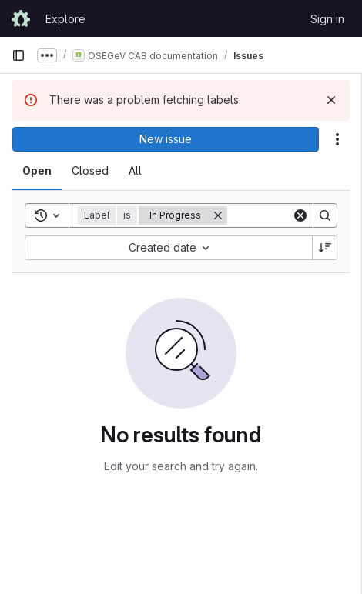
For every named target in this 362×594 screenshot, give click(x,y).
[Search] (325, 215)
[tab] (37, 171)
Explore (65, 18)
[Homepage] (20, 18)
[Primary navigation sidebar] (18, 55)
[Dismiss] (331, 100)
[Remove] (218, 215)
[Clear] (300, 215)
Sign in (327, 18)
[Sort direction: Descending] (325, 247)
